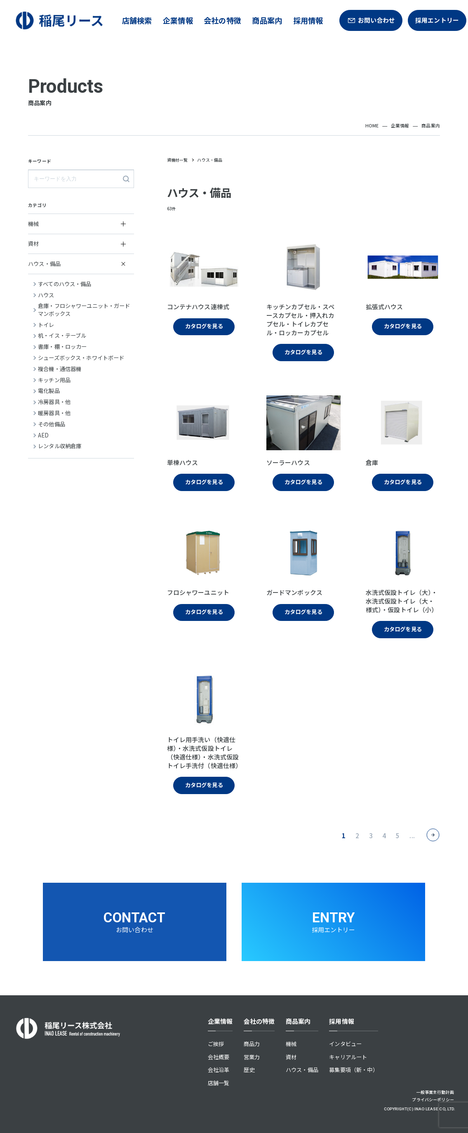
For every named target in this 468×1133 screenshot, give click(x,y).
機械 (291, 1044)
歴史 (249, 1070)
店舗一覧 (219, 1083)
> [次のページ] (433, 835)
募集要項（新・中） (353, 1070)
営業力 (252, 1057)
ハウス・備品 (302, 1070)
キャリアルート (348, 1057)
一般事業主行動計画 (435, 1092)
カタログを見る (204, 326)
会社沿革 (219, 1070)
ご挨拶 (216, 1044)
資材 (291, 1057)
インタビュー (345, 1044)
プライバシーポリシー (433, 1099)
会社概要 (219, 1057)
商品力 (252, 1044)
